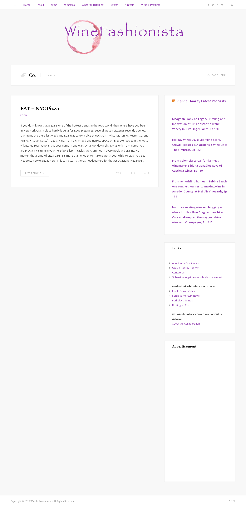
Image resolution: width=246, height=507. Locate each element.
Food (23, 115)
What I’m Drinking (93, 4)
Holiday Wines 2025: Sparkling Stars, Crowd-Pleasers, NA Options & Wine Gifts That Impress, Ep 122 (199, 145)
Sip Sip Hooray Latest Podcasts (201, 101)
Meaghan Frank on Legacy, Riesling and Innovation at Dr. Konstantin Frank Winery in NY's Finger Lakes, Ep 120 (198, 124)
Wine (54, 4)
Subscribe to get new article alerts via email (197, 277)
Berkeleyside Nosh (183, 300)
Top (231, 501)
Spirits (114, 4)
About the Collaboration (186, 323)
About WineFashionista (185, 263)
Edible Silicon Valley (183, 291)
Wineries (69, 4)
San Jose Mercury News (186, 295)
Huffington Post (181, 305)
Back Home (216, 75)
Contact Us (178, 272)
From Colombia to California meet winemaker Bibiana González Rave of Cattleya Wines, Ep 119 (197, 165)
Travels (129, 4)
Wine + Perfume (150, 4)
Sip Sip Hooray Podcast (185, 268)
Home (26, 4)
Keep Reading (34, 173)
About (40, 4)
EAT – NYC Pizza (39, 108)
